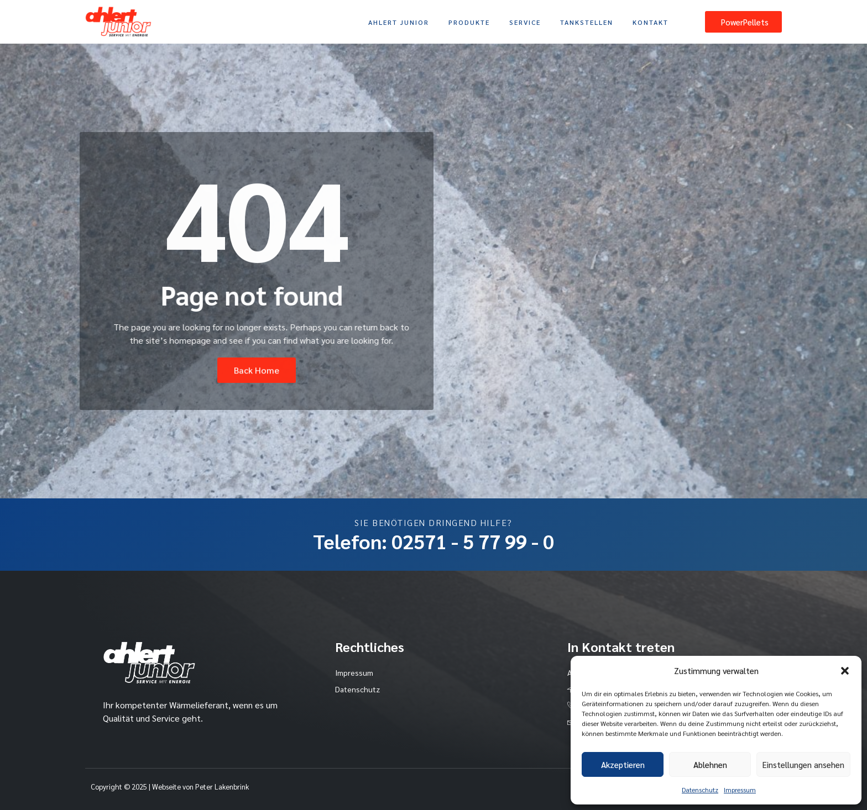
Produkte (469, 22)
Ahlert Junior (398, 22)
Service (525, 22)
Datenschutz (700, 789)
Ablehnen (710, 764)
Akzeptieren (623, 764)
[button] (844, 670)
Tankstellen (586, 22)
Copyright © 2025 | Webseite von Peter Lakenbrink (170, 786)
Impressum (740, 789)
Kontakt (650, 22)
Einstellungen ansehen (803, 764)
